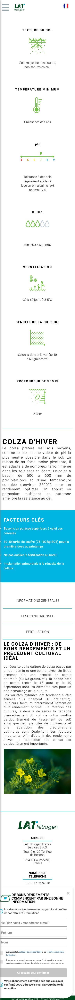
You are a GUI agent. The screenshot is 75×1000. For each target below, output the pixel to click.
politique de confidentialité (30, 952)
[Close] (68, 893)
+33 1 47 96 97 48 (37, 883)
